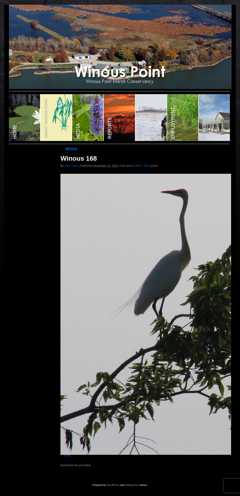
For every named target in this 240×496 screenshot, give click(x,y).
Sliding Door (132, 485)
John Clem (71, 165)
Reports (119, 117)
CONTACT (214, 117)
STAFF (151, 117)
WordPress (113, 485)
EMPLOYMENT (183, 117)
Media (88, 117)
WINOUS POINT (25, 117)
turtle (67, 455)
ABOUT (56, 117)
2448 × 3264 (142, 165)
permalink (85, 465)
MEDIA (68, 149)
